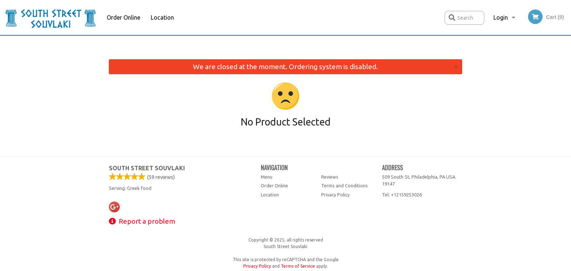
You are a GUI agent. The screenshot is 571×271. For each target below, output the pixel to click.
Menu (266, 176)
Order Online (123, 17)
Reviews (329, 176)
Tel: (402, 194)
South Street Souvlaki (147, 168)
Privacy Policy (335, 194)
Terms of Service (298, 266)
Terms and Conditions (344, 185)
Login (500, 17)
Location (162, 17)
